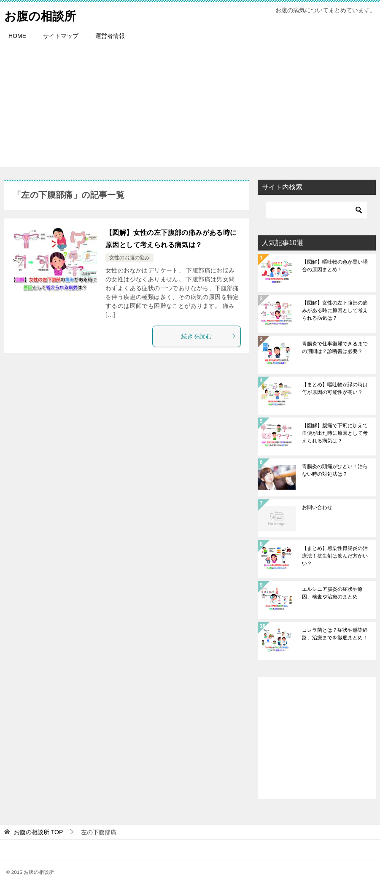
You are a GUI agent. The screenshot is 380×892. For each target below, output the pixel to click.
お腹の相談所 (42, 14)
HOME (17, 35)
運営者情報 (110, 35)
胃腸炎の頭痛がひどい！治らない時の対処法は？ (335, 470)
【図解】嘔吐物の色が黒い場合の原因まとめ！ (335, 265)
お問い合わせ (317, 507)
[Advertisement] (190, 108)
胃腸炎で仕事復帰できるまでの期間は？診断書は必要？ (335, 347)
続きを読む (208, 336)
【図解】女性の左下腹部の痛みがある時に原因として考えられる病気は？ (335, 310)
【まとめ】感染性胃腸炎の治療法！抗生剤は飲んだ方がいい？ (335, 555)
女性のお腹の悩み (129, 258)
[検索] (316, 210)
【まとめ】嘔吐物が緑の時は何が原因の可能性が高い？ (335, 388)
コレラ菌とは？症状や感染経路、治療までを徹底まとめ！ (335, 634)
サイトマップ (60, 35)
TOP (38, 832)
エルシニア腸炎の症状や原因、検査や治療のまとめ (332, 593)
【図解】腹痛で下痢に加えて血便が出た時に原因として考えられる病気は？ (335, 433)
